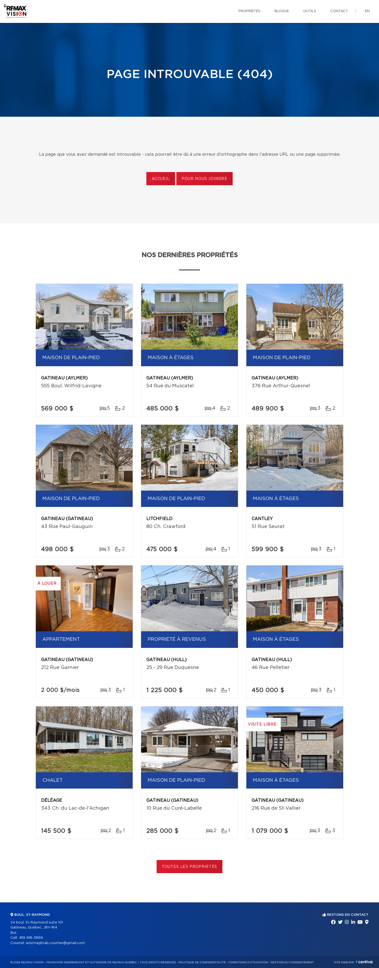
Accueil (161, 179)
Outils (309, 11)
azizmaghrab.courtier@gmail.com (55, 943)
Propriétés (249, 11)
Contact (339, 11)
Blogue (282, 11)
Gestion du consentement (292, 962)
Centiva (364, 962)
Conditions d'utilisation (248, 962)
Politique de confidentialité (202, 962)
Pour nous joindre (204, 179)
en (367, 11)
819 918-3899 (31, 938)
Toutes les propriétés (189, 867)
